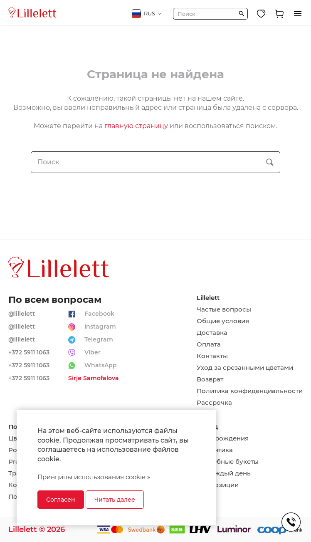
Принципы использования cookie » (93, 477)
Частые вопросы (224, 309)
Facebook (99, 313)
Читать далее (114, 499)
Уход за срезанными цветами (245, 367)
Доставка (212, 333)
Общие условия (223, 321)
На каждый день (224, 473)
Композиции (218, 485)
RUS (146, 14)
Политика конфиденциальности (250, 391)
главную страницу (136, 126)
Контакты (212, 356)
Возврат (210, 379)
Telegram (98, 339)
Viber (92, 352)
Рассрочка (214, 402)
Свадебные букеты (228, 461)
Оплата (209, 344)
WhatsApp (100, 365)
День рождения (223, 438)
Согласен (60, 499)
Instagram (100, 326)
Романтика (215, 450)
